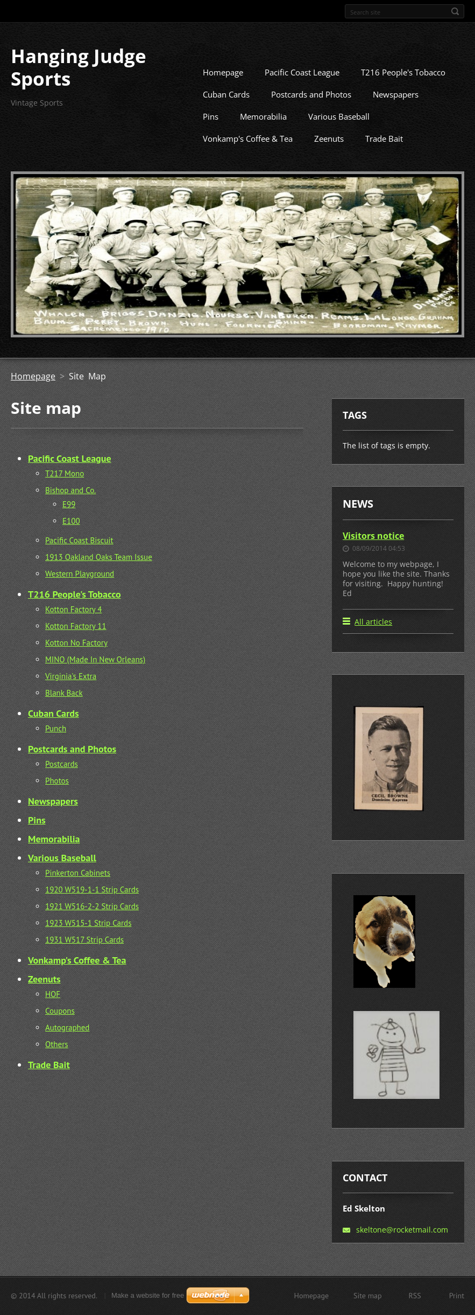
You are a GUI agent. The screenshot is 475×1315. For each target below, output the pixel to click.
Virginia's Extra (70, 692)
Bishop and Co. (70, 506)
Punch (55, 744)
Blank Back (64, 709)
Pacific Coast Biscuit (79, 556)
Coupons (60, 1027)
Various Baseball (339, 132)
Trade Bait (384, 154)
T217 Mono (64, 490)
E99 (68, 520)
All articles (373, 638)
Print (456, 1299)
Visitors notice (373, 551)
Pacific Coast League (302, 88)
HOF (52, 1010)
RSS (415, 1299)
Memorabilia (263, 132)
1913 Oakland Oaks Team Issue (98, 573)
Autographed (67, 1044)
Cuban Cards (226, 110)
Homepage (223, 88)
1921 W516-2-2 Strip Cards (92, 922)
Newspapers (396, 110)
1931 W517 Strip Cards (84, 956)
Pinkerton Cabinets (77, 889)
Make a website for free (147, 1299)
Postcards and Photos (311, 110)
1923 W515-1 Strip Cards (88, 939)
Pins (210, 132)
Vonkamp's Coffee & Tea (248, 154)
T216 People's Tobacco (403, 88)
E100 (71, 537)
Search (455, 11)
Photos (57, 797)
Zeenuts (329, 154)
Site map (367, 1299)
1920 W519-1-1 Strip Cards (92, 906)
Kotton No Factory (76, 659)
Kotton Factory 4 (73, 625)
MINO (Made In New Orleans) (95, 675)
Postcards (61, 780)
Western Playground (79, 590)
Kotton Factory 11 (76, 642)
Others (56, 1060)
